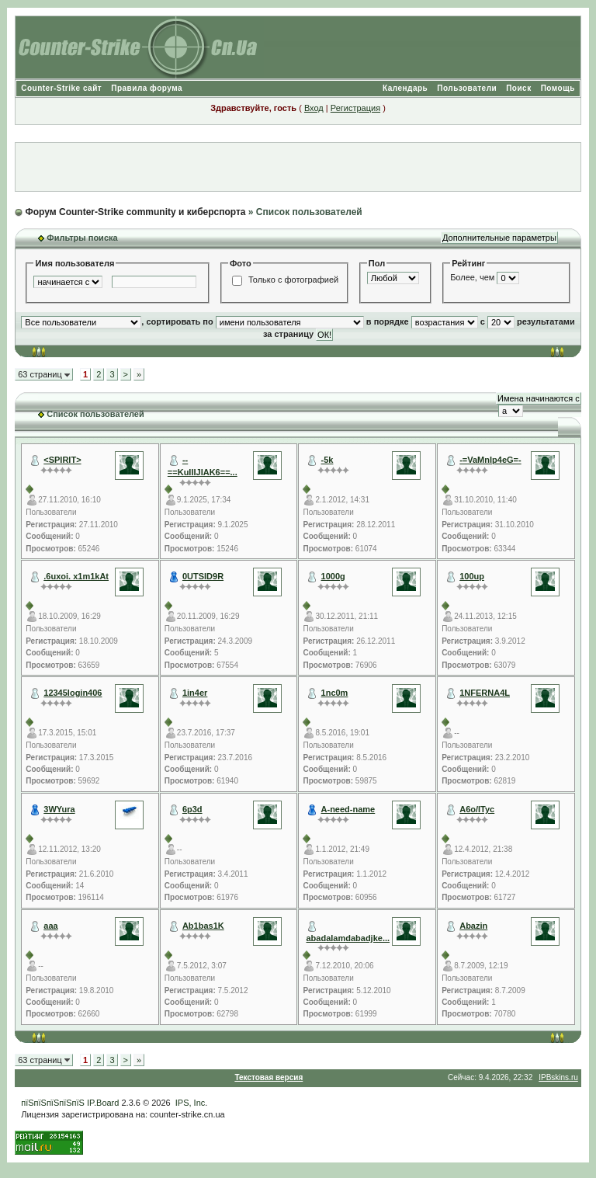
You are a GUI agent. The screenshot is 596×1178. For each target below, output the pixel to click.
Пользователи (467, 88)
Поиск (519, 88)
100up (471, 576)
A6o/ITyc (476, 809)
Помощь (558, 88)
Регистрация (355, 108)
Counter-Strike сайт (61, 88)
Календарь (405, 88)
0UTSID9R (203, 576)
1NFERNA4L (484, 692)
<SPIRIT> (62, 459)
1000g (333, 576)
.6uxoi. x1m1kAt (76, 576)
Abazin (473, 925)
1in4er (194, 692)
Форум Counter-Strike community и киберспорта (136, 212)
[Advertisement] (298, 167)
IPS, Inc (190, 1102)
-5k (327, 459)
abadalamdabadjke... (348, 938)
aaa (50, 925)
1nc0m (334, 692)
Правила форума (146, 88)
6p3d (192, 809)
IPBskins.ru (558, 1077)
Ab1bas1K (203, 925)
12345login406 (72, 692)
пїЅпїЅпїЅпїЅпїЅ (53, 1102)
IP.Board (103, 1102)
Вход (314, 108)
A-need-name (348, 809)
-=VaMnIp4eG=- (490, 459)
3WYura (58, 809)
